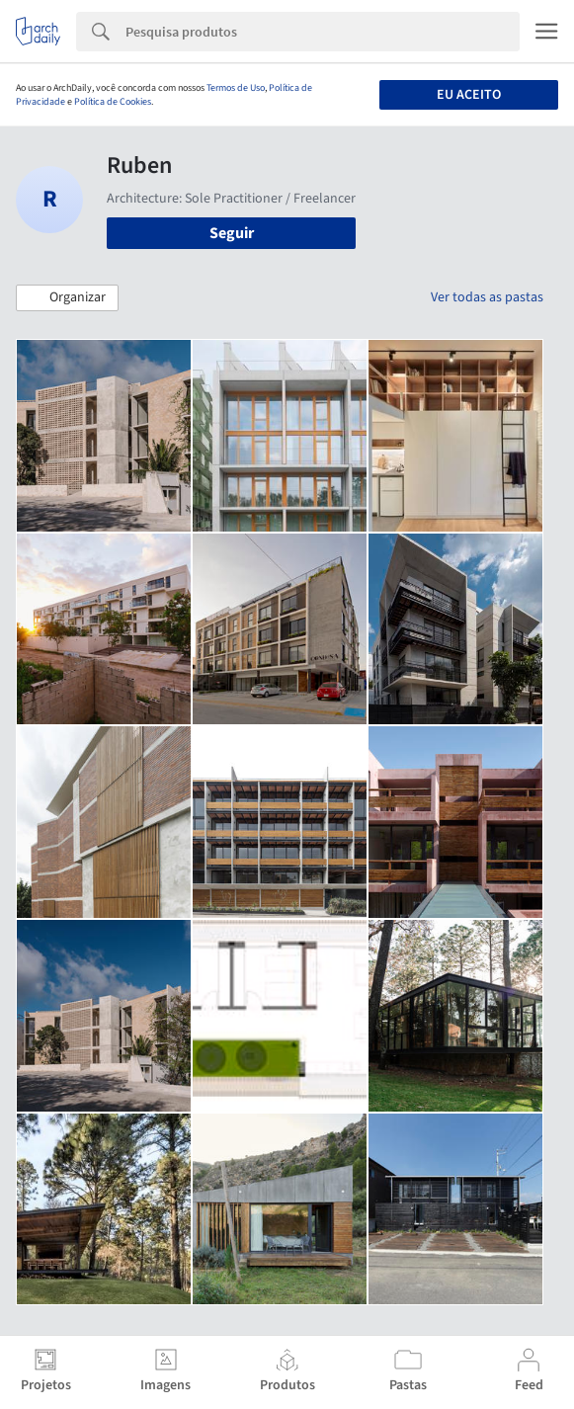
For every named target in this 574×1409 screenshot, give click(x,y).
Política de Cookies (112, 102)
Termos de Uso (235, 88)
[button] (67, 298)
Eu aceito (469, 95)
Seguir (231, 233)
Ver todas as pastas (487, 297)
